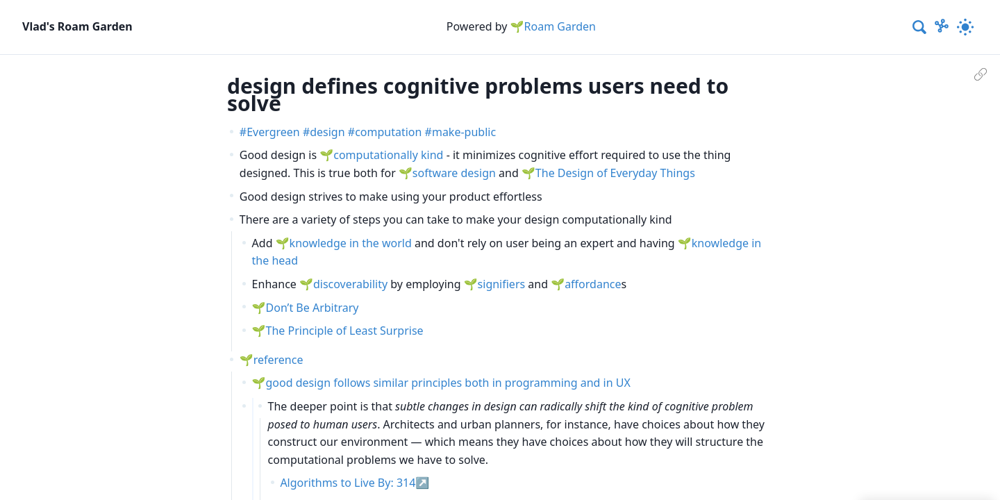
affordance (593, 284)
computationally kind (388, 154)
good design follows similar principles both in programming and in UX (448, 382)
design (327, 132)
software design (454, 173)
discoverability (350, 284)
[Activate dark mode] (965, 27)
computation (388, 132)
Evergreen (273, 132)
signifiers (502, 284)
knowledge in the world (351, 243)
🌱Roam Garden (553, 26)
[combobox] (920, 27)
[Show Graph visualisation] (942, 27)
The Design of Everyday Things (615, 173)
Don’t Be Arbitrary (312, 307)
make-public (464, 132)
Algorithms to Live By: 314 (347, 482)
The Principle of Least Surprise (345, 330)
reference (278, 359)
